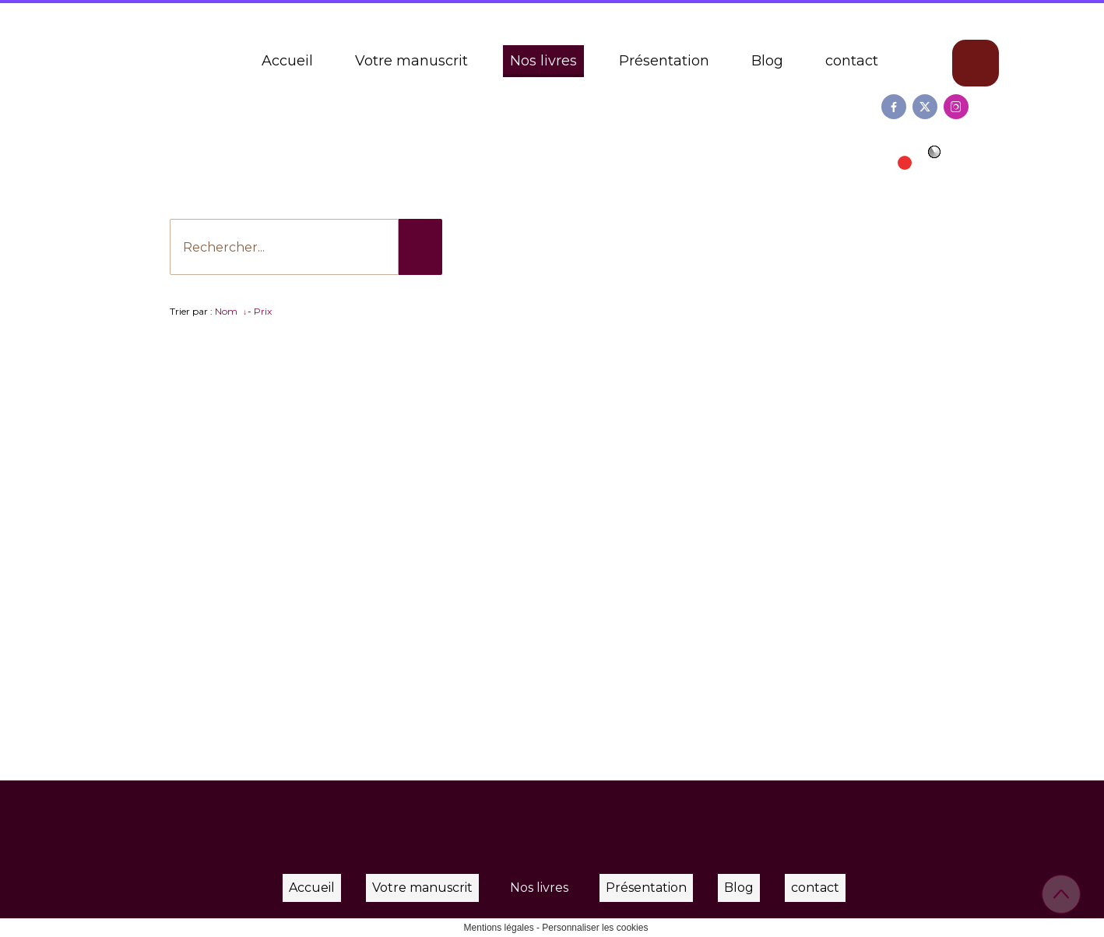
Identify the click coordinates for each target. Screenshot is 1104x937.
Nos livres (543, 60)
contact (851, 60)
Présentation (664, 60)
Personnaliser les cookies (595, 927)
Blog (767, 60)
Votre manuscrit (411, 60)
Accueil (287, 60)
